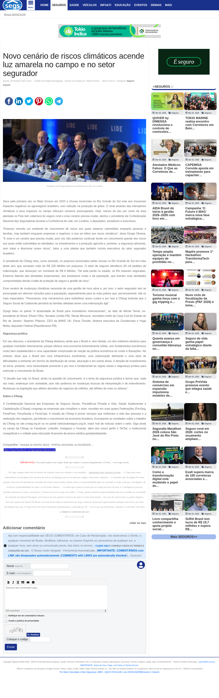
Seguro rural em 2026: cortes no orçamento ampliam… (197, 434)
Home (44, 5)
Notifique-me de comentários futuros (26, 615)
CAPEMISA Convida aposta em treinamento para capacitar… (199, 170)
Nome (15, 566)
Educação (123, 5)
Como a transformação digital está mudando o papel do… (165, 479)
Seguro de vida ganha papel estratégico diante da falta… (198, 343)
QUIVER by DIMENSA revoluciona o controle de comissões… (162, 124)
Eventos (140, 5)
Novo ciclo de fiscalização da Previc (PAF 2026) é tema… (199, 300)
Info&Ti (105, 5)
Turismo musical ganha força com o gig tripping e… (166, 298)
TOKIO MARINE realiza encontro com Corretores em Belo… (199, 123)
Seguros (59, 5)
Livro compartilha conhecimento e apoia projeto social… (165, 524)
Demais (156, 5)
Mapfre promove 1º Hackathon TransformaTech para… (199, 257)
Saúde (74, 5)
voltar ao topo (138, 522)
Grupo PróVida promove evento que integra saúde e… (198, 387)
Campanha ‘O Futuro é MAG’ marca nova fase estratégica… (197, 213)
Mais (168, 5)
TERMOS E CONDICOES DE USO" (75, 512)
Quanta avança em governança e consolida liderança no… (166, 343)
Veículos (90, 5)
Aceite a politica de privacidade (23, 621)
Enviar (11, 647)
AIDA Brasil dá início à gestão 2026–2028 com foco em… (163, 213)
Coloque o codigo (17, 639)
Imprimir (6, 85)
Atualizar (34, 635)
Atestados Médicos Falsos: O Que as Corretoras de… (166, 168)
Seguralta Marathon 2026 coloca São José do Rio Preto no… (166, 434)
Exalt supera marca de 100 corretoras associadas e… (199, 475)
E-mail (19, 573)
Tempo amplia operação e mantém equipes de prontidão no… (166, 257)
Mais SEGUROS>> (183, 536)
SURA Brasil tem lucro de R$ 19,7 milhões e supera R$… (198, 524)
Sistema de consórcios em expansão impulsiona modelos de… (163, 388)
